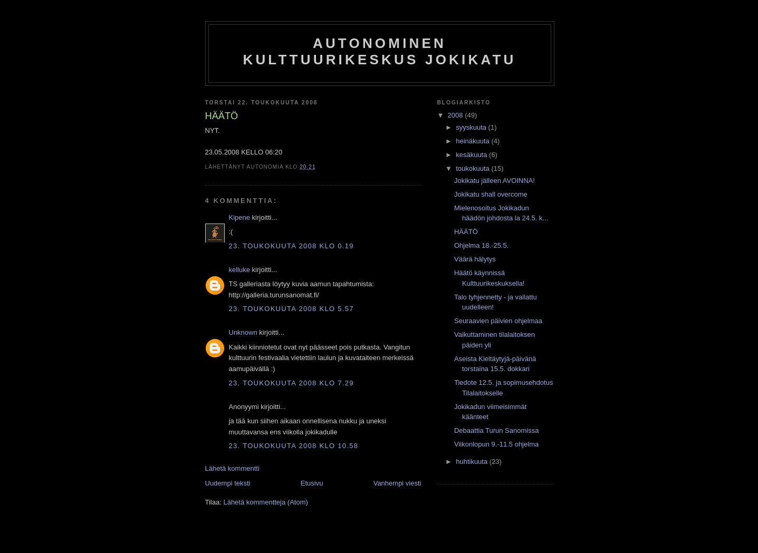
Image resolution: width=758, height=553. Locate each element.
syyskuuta (472, 127)
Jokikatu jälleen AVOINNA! (494, 181)
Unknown (243, 332)
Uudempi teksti (228, 483)
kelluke (239, 270)
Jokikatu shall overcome (490, 194)
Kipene (239, 217)
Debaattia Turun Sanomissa (496, 430)
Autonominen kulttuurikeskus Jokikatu (379, 51)
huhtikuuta (473, 461)
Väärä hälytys (475, 259)
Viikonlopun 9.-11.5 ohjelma (496, 444)
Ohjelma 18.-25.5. (481, 245)
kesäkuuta (472, 155)
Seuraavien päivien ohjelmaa (498, 321)
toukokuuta (473, 168)
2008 (456, 115)
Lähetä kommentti (232, 468)
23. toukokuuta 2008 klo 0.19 (291, 246)
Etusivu (312, 483)
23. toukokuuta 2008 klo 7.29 (291, 383)
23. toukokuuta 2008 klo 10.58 (294, 446)
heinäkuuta (473, 141)
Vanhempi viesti (397, 483)
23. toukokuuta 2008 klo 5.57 (291, 309)
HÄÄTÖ (466, 232)
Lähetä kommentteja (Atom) (265, 502)
